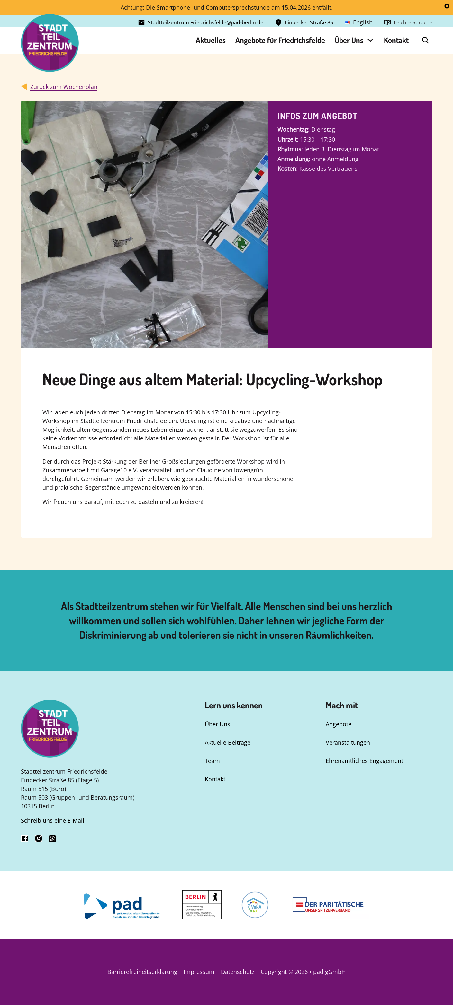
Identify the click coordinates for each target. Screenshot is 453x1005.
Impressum (199, 971)
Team (212, 761)
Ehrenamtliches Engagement (364, 761)
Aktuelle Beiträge (227, 742)
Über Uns (349, 40)
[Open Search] (425, 40)
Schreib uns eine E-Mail (52, 820)
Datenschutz (237, 971)
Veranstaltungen (348, 742)
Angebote (338, 724)
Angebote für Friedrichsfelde (280, 40)
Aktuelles (211, 40)
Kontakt (396, 40)
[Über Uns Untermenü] (370, 40)
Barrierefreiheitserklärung (142, 971)
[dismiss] (447, 6)
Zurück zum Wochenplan (63, 87)
